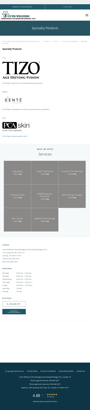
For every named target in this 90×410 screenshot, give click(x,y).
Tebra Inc (21, 371)
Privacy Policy (32, 371)
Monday (19, 273)
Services (56, 41)
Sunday (19, 291)
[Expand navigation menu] (87, 15)
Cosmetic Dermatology (70, 41)
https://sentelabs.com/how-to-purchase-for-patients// (28, 109)
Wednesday (19, 279)
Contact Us (81, 371)
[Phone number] (14, 304)
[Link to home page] (24, 15)
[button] (22, 7)
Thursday (19, 282)
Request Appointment (14, 311)
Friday (19, 285)
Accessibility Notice (66, 371)
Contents (46, 41)
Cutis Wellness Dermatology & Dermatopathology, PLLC (21, 41)
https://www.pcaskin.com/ (17, 136)
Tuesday (19, 276)
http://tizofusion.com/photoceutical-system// (24, 83)
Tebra (55, 401)
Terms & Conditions (48, 371)
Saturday (19, 288)
